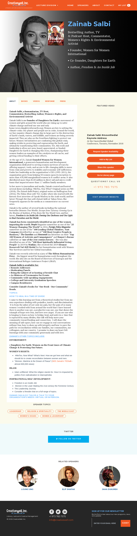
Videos (36, 101)
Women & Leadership (53, 416)
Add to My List (105, 159)
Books (24, 101)
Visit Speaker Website (106, 197)
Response (49, 101)
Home (70, 5)
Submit (125, 523)
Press (63, 101)
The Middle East (66, 411)
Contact (109, 5)
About (96, 5)
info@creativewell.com (61, 520)
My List (124, 5)
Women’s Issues (28, 416)
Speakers (83, 5)
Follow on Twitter (68, 439)
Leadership (15, 411)
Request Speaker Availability (105, 151)
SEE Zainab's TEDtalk (62, 361)
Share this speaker (106, 167)
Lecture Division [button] (46, 5)
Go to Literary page (105, 175)
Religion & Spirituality (39, 411)
